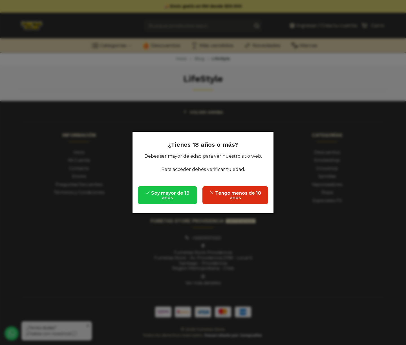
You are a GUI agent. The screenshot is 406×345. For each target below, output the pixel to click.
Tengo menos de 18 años (235, 195)
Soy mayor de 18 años (167, 195)
